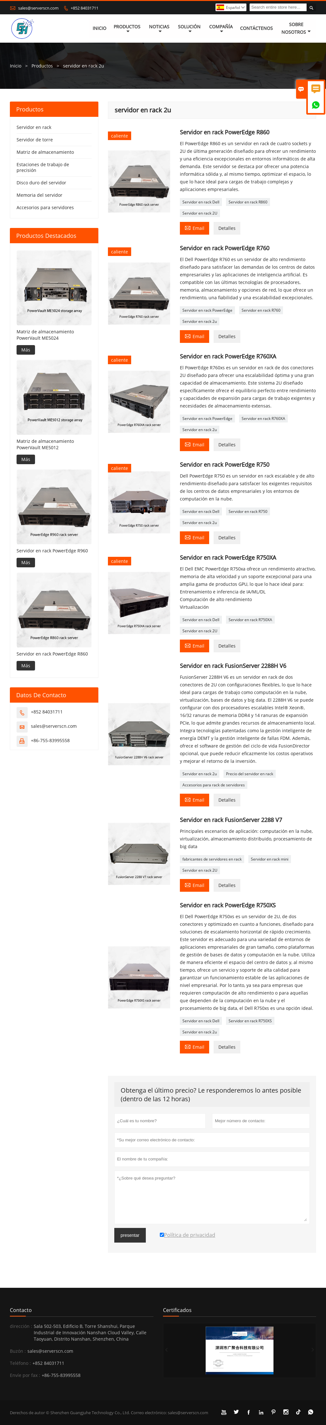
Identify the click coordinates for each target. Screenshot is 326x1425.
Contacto (21, 1310)
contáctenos (256, 28)
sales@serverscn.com (38, 8)
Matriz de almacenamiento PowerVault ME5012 (45, 444)
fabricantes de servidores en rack (212, 859)
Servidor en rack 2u (199, 321)
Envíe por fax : (25, 1375)
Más (25, 350)
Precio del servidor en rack (249, 773)
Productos (127, 29)
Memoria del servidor (39, 195)
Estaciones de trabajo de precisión (43, 167)
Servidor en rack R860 (248, 202)
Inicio (99, 28)
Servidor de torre (35, 140)
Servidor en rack (34, 127)
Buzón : (18, 1351)
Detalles (227, 228)
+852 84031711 (84, 8)
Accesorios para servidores (45, 207)
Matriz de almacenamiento (45, 152)
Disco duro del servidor (41, 183)
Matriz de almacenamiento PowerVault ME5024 (45, 335)
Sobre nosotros (296, 28)
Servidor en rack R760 (261, 310)
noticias (159, 29)
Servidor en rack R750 (248, 511)
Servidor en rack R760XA (263, 418)
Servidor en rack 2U (199, 213)
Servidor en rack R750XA (250, 619)
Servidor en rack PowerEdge (207, 310)
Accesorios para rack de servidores (213, 785)
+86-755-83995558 (50, 740)
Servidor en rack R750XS (250, 1021)
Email (194, 227)
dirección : (21, 1326)
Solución (189, 29)
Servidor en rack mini (269, 859)
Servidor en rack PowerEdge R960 (52, 551)
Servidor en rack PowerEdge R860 (52, 654)
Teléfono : (20, 1363)
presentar (130, 1235)
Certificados (177, 1310)
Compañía (221, 29)
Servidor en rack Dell (200, 202)
